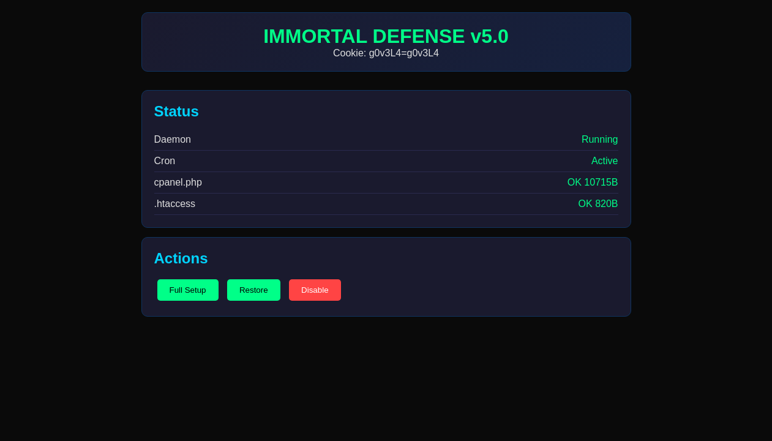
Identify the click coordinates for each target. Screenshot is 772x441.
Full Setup (188, 290)
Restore (253, 290)
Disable (314, 290)
